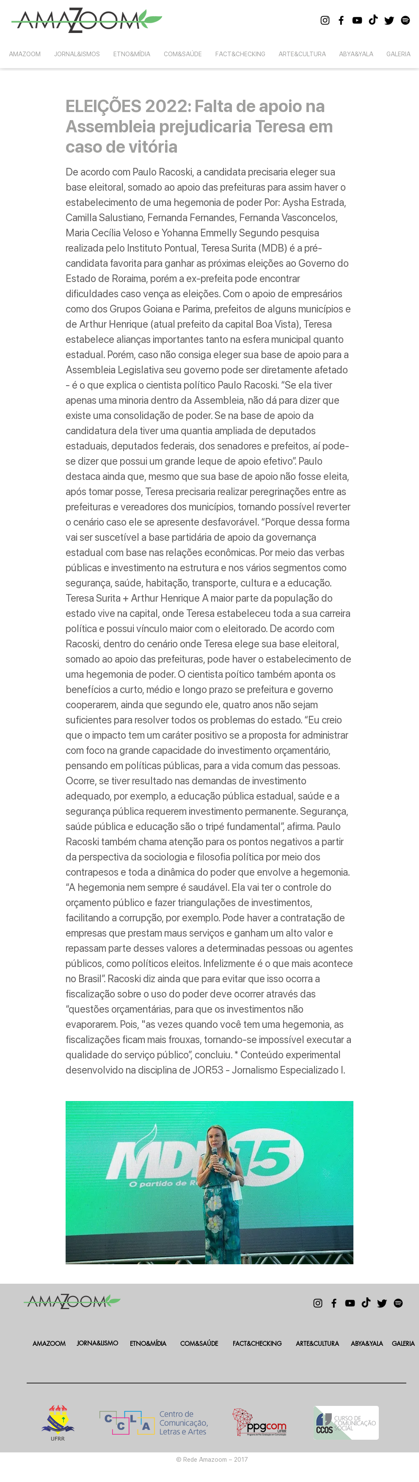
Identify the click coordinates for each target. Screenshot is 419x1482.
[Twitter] (389, 20)
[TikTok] (373, 20)
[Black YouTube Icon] (357, 20)
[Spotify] (405, 20)
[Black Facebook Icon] (341, 20)
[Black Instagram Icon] (325, 20)
